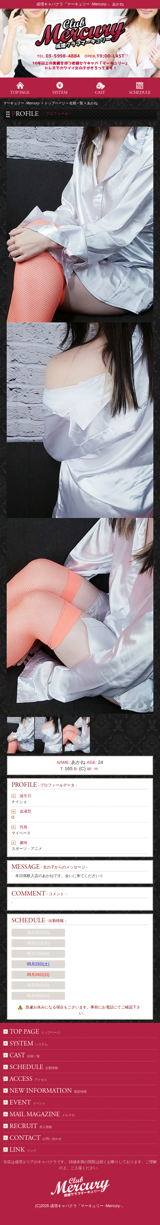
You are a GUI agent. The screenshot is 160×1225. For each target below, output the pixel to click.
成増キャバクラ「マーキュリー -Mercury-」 (87, 1206)
